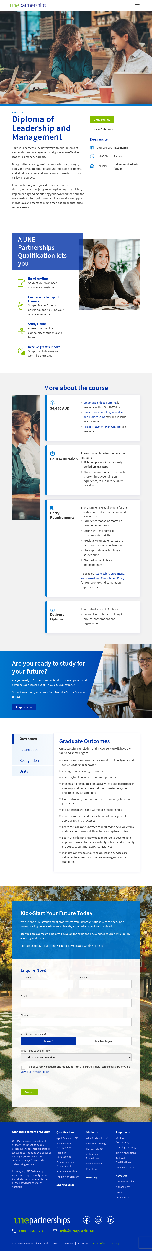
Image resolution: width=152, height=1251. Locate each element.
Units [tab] (23, 771)
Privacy (115, 1243)
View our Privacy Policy (35, 1072)
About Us (122, 1175)
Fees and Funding (96, 1143)
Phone (24, 1015)
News (119, 1192)
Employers (123, 1132)
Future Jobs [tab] (28, 749)
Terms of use (100, 1243)
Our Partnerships (125, 1181)
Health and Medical (67, 1171)
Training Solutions (126, 1152)
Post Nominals (94, 1163)
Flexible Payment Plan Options (102, 427)
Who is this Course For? (33, 1034)
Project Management (67, 1176)
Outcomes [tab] (28, 738)
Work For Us (122, 1197)
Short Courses (65, 1185)
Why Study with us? (97, 1138)
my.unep (91, 1177)
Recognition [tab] (29, 760)
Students (92, 1132)
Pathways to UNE (95, 1149)
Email (24, 996)
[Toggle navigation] (137, 5)
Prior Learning (94, 1169)
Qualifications (65, 1132)
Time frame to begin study (35, 1050)
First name (26, 977)
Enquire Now (102, 119)
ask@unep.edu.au (73, 1231)
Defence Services (125, 1167)
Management (123, 1186)
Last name (84, 977)
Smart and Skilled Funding (100, 402)
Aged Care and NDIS (67, 1138)
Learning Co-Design (126, 1147)
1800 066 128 (27, 1231)
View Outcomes (103, 129)
